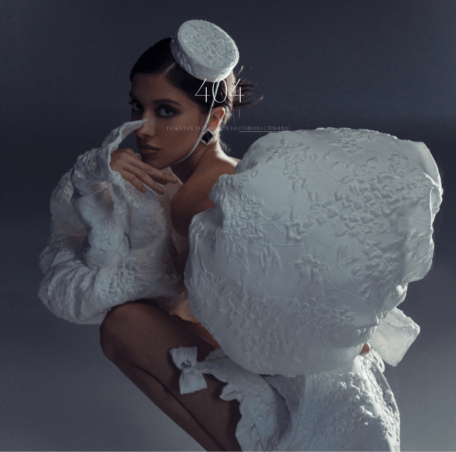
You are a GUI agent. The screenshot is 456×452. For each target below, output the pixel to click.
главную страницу (264, 128)
